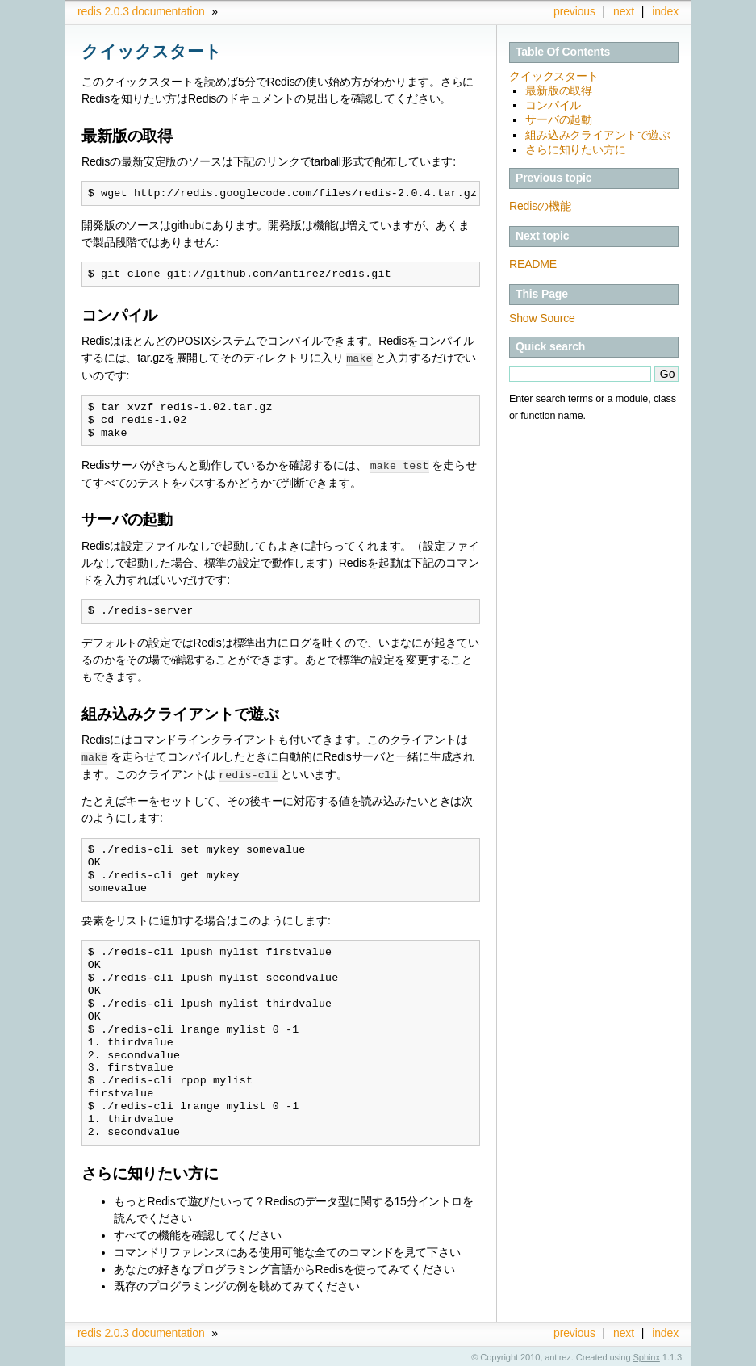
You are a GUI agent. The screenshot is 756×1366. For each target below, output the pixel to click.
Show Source (542, 318)
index (665, 11)
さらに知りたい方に (575, 149)
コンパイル (553, 104)
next (623, 11)
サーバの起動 (558, 119)
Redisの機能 (540, 205)
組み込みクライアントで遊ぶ (597, 134)
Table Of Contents (563, 51)
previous (574, 11)
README (533, 264)
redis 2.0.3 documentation (141, 11)
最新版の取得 (558, 90)
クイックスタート (554, 75)
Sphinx (646, 1354)
